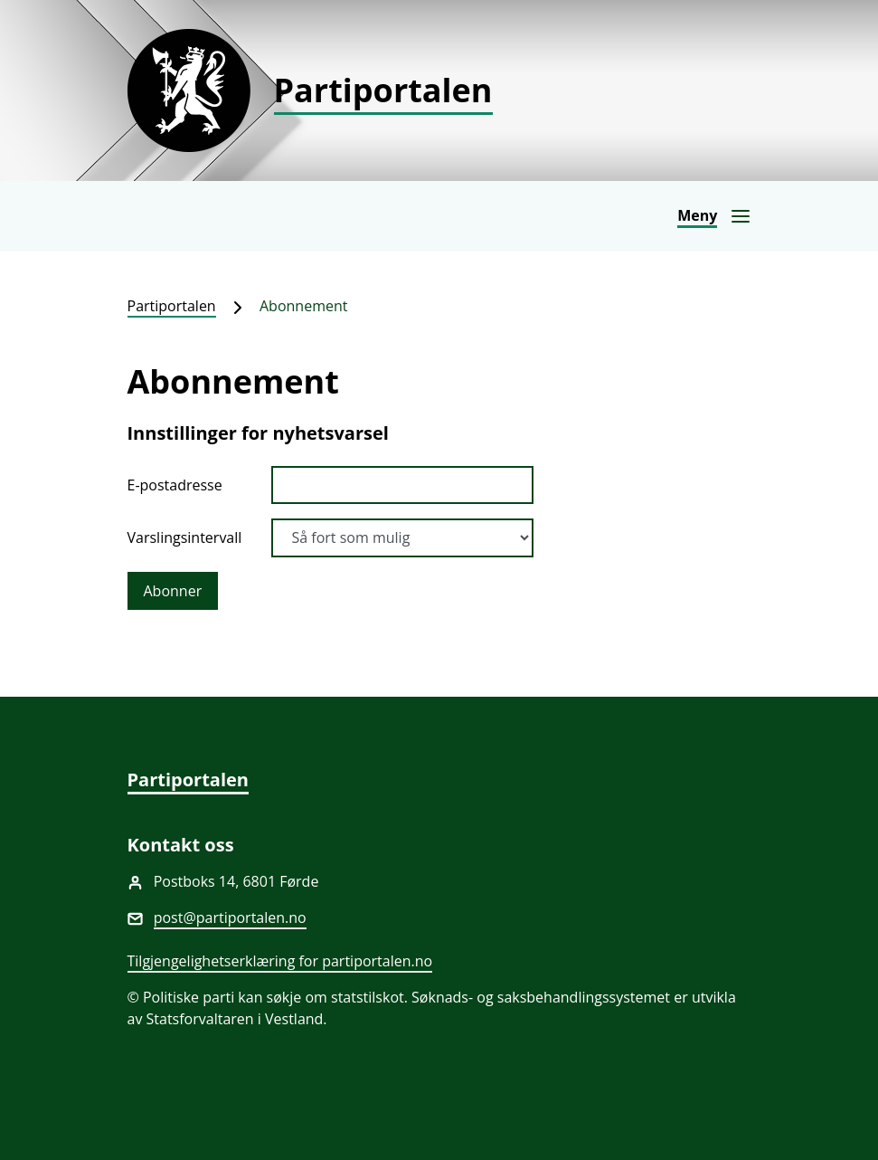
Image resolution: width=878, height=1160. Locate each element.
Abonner (173, 591)
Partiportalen (171, 306)
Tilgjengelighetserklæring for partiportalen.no (280, 961)
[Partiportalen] (439, 90)
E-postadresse (174, 485)
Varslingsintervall (184, 537)
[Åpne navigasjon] (714, 216)
